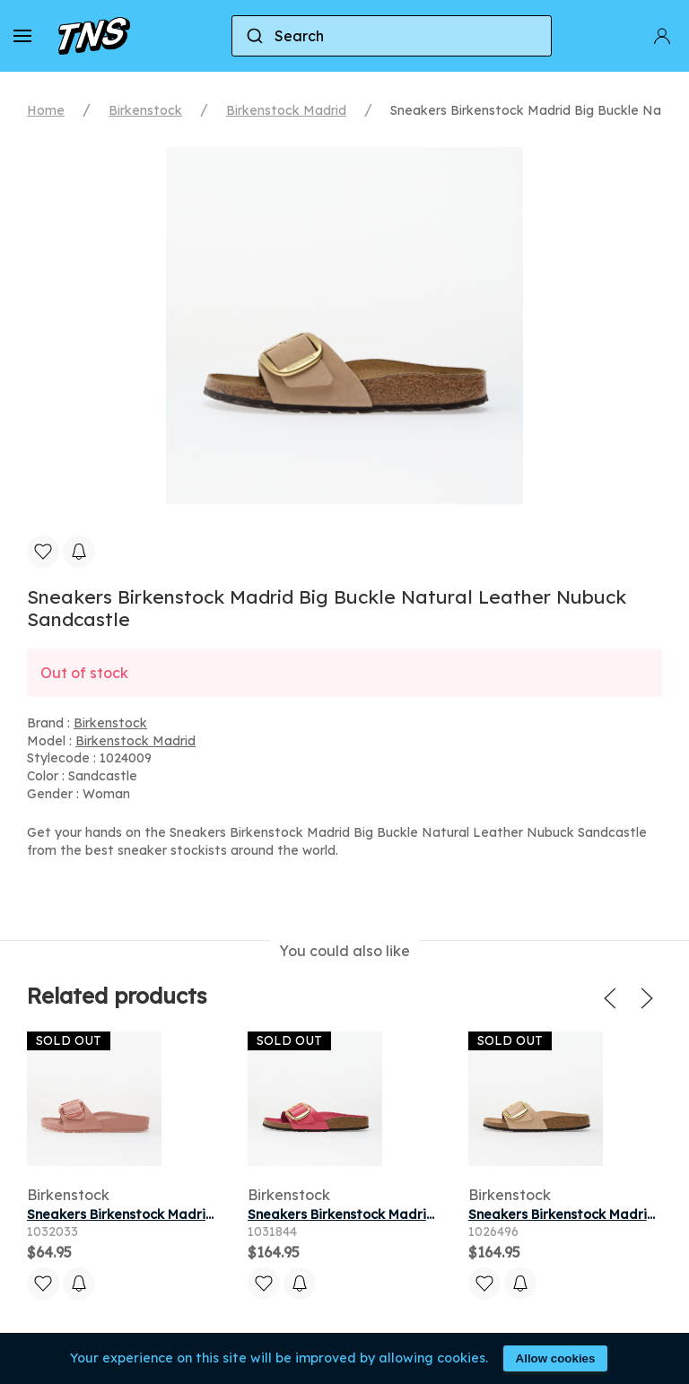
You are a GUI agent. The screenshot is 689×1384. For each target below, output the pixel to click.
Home (46, 110)
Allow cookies (556, 1358)
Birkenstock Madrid (286, 110)
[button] (22, 36)
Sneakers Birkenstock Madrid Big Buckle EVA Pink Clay (201, 1214)
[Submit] (253, 36)
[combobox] (391, 36)
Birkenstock (145, 110)
